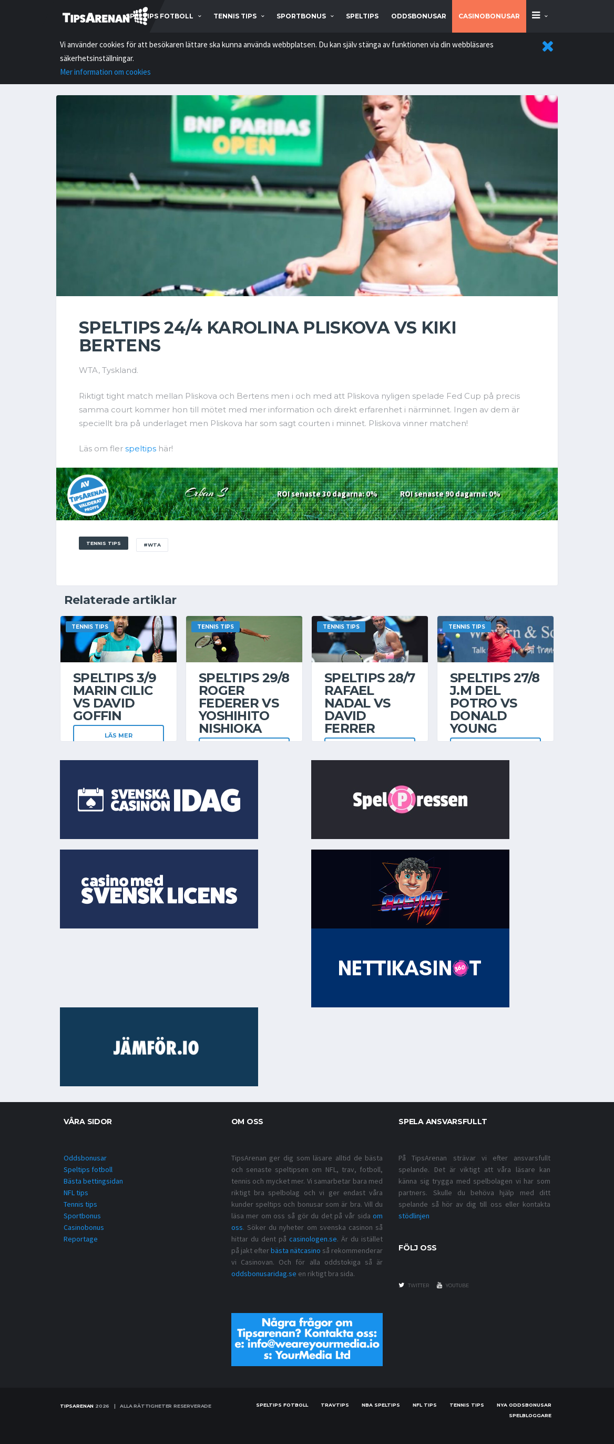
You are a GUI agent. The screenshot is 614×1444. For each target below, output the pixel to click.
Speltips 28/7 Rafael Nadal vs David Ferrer (369, 703)
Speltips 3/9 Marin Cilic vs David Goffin (114, 696)
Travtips (335, 1405)
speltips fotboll (159, 16)
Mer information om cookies (105, 72)
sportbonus (301, 16)
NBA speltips (381, 1405)
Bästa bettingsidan (93, 1181)
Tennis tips (80, 1204)
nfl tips (425, 1405)
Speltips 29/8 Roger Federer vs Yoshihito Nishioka (244, 703)
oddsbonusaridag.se (263, 1273)
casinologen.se (313, 1239)
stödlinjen (413, 1215)
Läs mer (118, 735)
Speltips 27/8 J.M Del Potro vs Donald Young (495, 703)
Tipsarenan (77, 1406)
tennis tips (235, 16)
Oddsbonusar (418, 16)
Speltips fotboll (88, 1169)
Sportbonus (82, 1215)
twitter (413, 1285)
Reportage (81, 1239)
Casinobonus (84, 1227)
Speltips (362, 16)
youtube (453, 1285)
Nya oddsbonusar (524, 1405)
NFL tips (76, 1192)
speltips (140, 448)
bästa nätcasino (296, 1250)
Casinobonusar (489, 16)
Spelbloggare (530, 1415)
